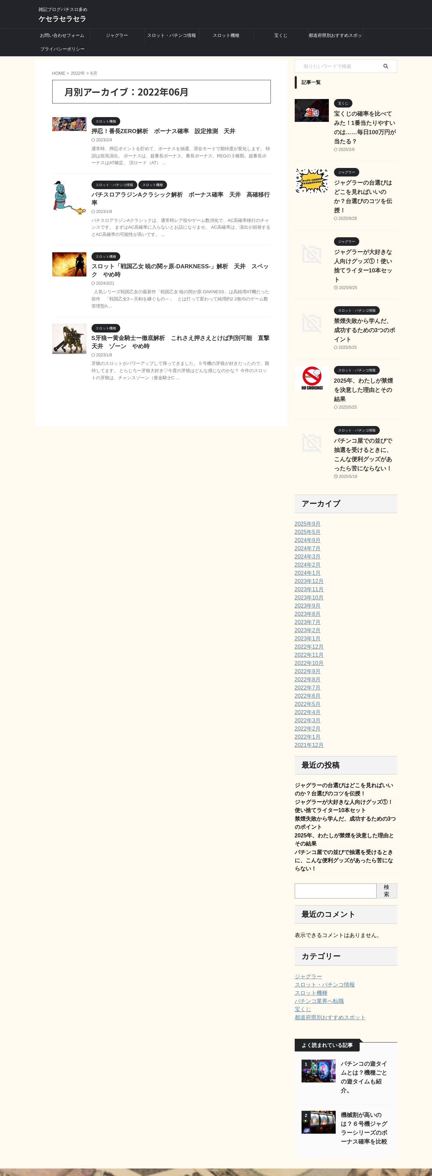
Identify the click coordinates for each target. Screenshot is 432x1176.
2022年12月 (307, 601)
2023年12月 (307, 535)
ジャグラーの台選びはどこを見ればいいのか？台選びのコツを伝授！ (365, 183)
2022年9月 (306, 625)
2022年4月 (306, 666)
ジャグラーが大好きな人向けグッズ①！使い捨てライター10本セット (365, 243)
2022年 (78, 73)
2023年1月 (306, 592)
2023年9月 (306, 560)
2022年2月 (306, 682)
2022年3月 (306, 674)
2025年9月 (306, 478)
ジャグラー (117, 35)
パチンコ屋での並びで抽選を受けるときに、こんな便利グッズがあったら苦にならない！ (344, 821)
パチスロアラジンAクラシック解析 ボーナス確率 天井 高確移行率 (178, 196)
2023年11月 (307, 543)
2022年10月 (307, 617)
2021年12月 (307, 699)
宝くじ (281, 35)
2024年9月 (306, 494)
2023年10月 (307, 551)
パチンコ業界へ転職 (316, 962)
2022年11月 (307, 609)
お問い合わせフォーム (62, 35)
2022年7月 (306, 641)
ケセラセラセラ (62, 19)
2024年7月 (306, 502)
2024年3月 (306, 510)
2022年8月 (306, 633)
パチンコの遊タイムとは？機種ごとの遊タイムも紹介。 (364, 1034)
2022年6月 (306, 650)
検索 (386, 852)
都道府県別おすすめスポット (335, 37)
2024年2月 (306, 519)
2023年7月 (306, 576)
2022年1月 (306, 691)
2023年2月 (306, 584)
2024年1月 (306, 527)
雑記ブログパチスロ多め (216, 1144)
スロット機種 (226, 35)
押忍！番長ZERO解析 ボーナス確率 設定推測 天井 (159, 131)
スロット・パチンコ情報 (171, 35)
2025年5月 (306, 486)
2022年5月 (306, 658)
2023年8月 (306, 568)
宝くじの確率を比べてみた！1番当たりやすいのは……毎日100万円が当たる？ (365, 123)
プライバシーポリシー (62, 49)
